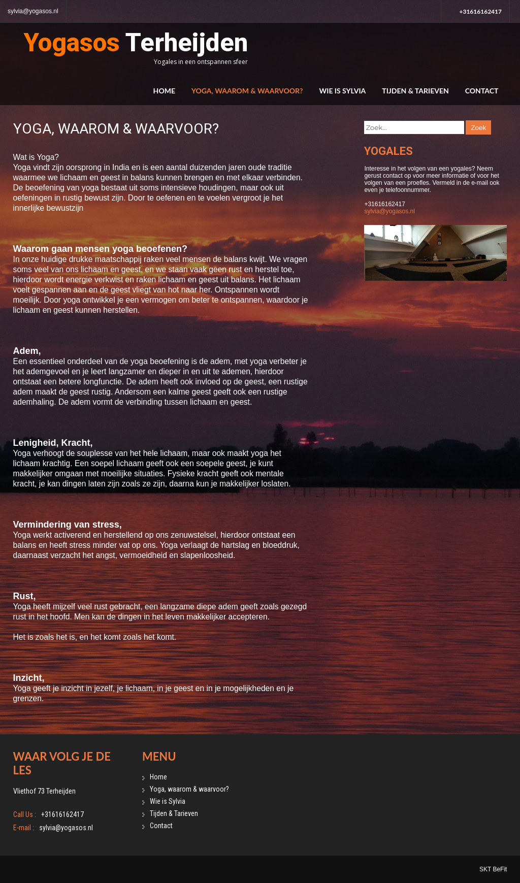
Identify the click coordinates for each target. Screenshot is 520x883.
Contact (482, 90)
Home (164, 90)
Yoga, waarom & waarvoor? (247, 90)
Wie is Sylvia (342, 90)
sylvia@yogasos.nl (33, 11)
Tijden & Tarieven (415, 90)
